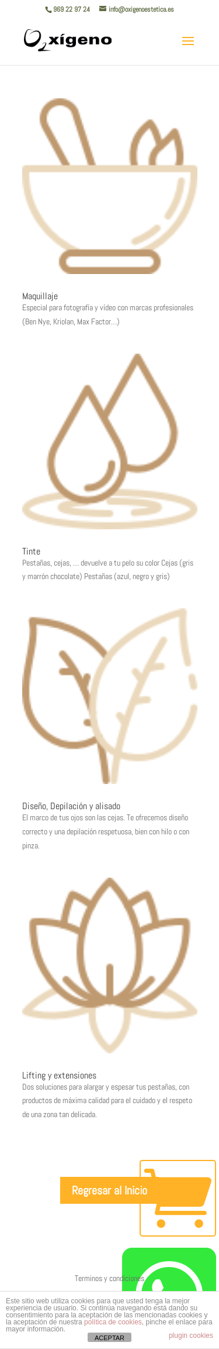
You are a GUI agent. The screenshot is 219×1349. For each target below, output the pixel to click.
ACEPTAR (109, 1337)
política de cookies (113, 1322)
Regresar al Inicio (109, 1190)
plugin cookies (191, 1335)
